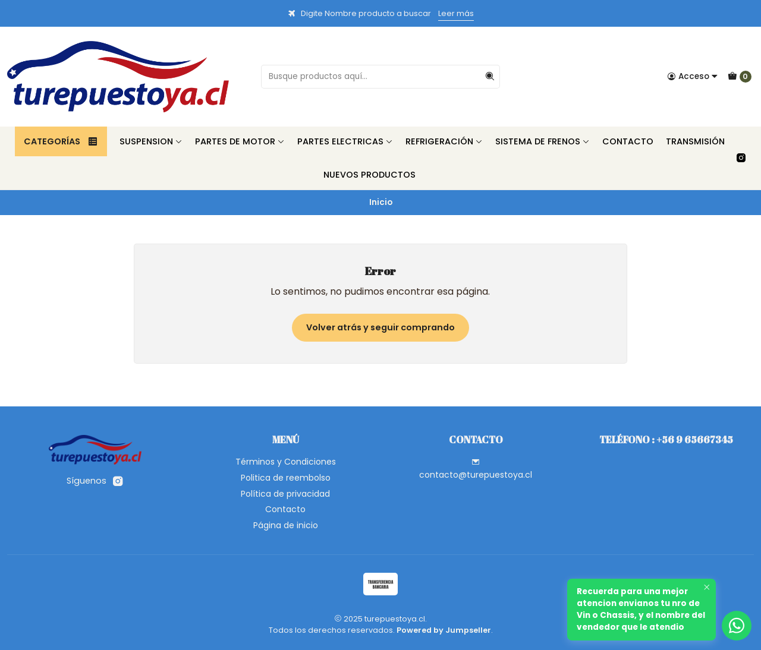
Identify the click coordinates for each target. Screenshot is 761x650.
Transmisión (695, 141)
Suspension (151, 141)
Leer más (456, 13)
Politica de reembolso (286, 478)
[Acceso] (692, 76)
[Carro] (739, 76)
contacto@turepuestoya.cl (475, 469)
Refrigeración (444, 141)
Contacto (627, 141)
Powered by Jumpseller (444, 630)
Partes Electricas (345, 141)
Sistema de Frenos (542, 141)
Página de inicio (285, 525)
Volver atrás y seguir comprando (380, 327)
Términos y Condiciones (285, 462)
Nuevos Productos (369, 175)
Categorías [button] (61, 141)
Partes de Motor (240, 141)
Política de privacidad (285, 494)
